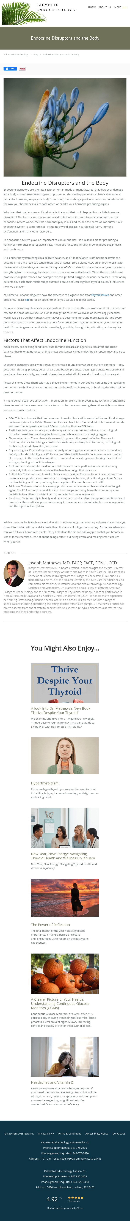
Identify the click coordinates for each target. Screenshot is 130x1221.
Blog (36, 54)
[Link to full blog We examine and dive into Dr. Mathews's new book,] (65, 690)
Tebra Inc (28, 1133)
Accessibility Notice (96, 1133)
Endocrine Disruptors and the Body (61, 54)
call (27, 300)
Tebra (80, 1208)
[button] (124, 7)
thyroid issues (100, 295)
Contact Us (119, 1133)
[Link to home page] (54, 13)
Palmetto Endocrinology (16, 54)
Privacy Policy (46, 1133)
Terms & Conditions (69, 1133)
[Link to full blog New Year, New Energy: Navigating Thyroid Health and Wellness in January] (65, 835)
